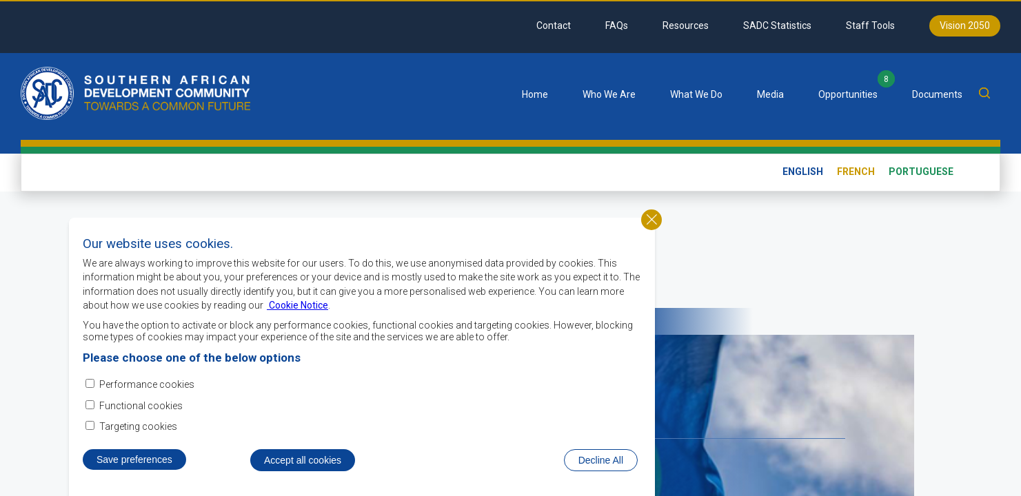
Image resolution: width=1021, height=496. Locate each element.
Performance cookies (146, 389)
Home (535, 94)
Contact (553, 25)
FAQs (616, 25)
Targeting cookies (138, 431)
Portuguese (921, 171)
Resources (686, 25)
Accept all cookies (302, 465)
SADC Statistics (777, 25)
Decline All (600, 465)
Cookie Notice (297, 310)
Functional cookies (141, 410)
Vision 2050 (965, 25)
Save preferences (134, 465)
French (856, 171)
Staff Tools (870, 25)
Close (651, 224)
